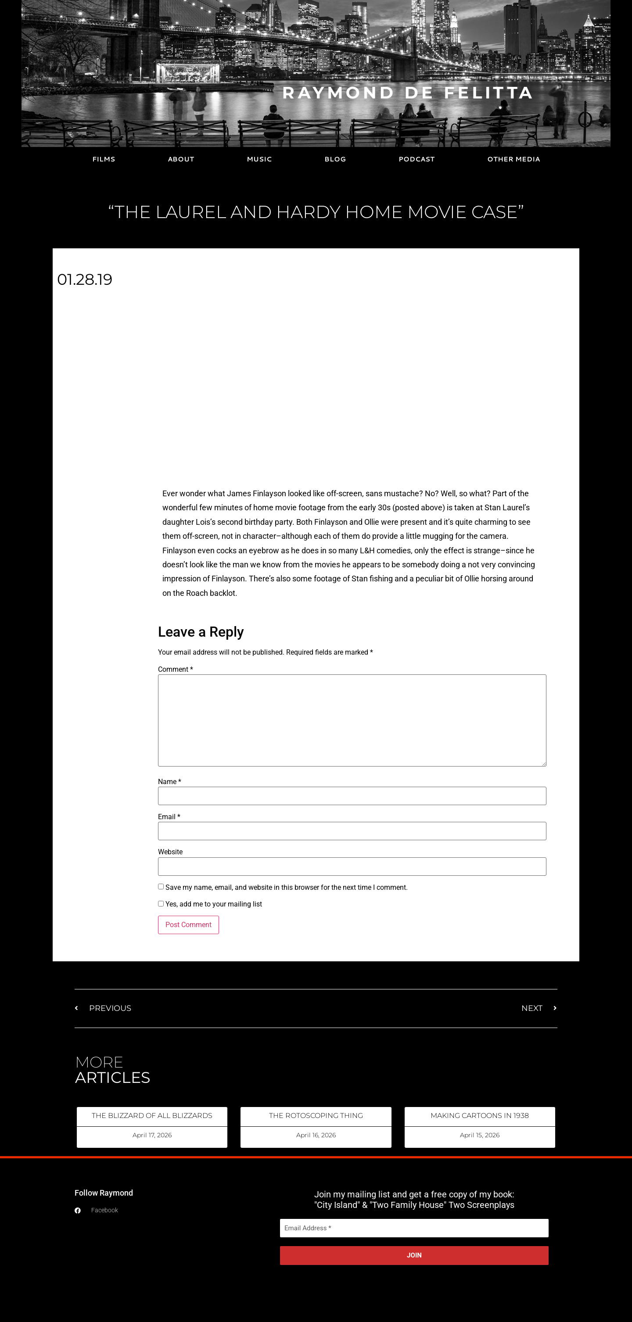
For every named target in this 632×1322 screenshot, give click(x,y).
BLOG (335, 159)
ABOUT (181, 159)
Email (169, 816)
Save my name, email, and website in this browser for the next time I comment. (286, 887)
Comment (175, 669)
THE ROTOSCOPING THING (316, 1115)
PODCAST (416, 159)
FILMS (103, 159)
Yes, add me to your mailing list (210, 904)
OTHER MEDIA (513, 159)
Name (169, 781)
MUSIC (259, 159)
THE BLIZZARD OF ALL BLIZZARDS (152, 1115)
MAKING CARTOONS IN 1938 (480, 1115)
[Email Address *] (414, 1228)
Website (170, 852)
